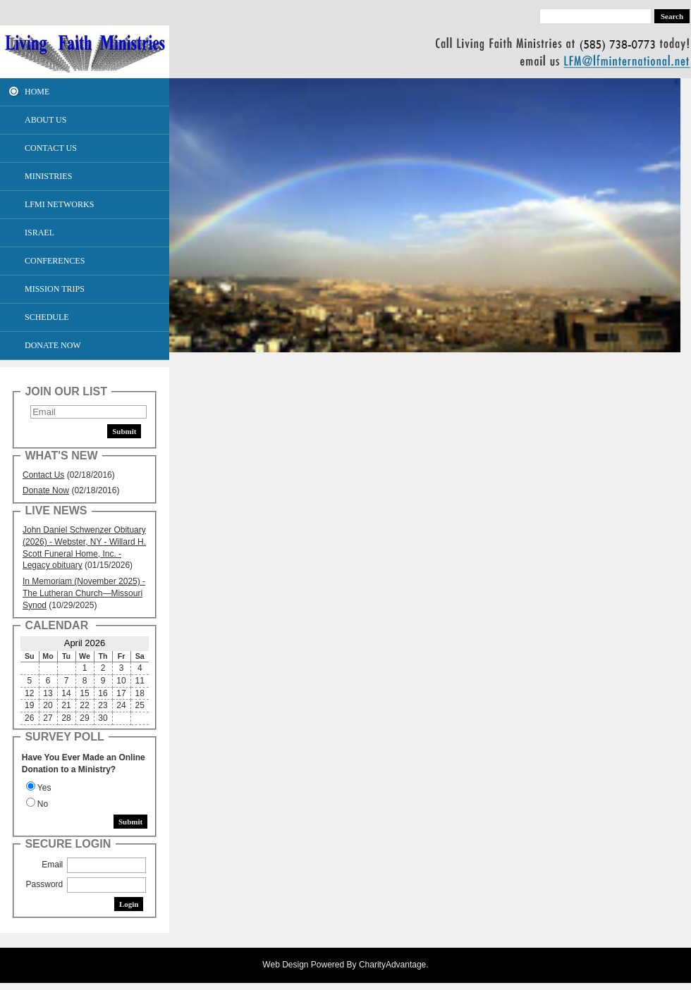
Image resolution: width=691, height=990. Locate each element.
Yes (44, 788)
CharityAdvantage (392, 965)
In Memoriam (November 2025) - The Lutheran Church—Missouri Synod (84, 593)
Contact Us (43, 475)
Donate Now (46, 490)
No (42, 804)
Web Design (285, 965)
